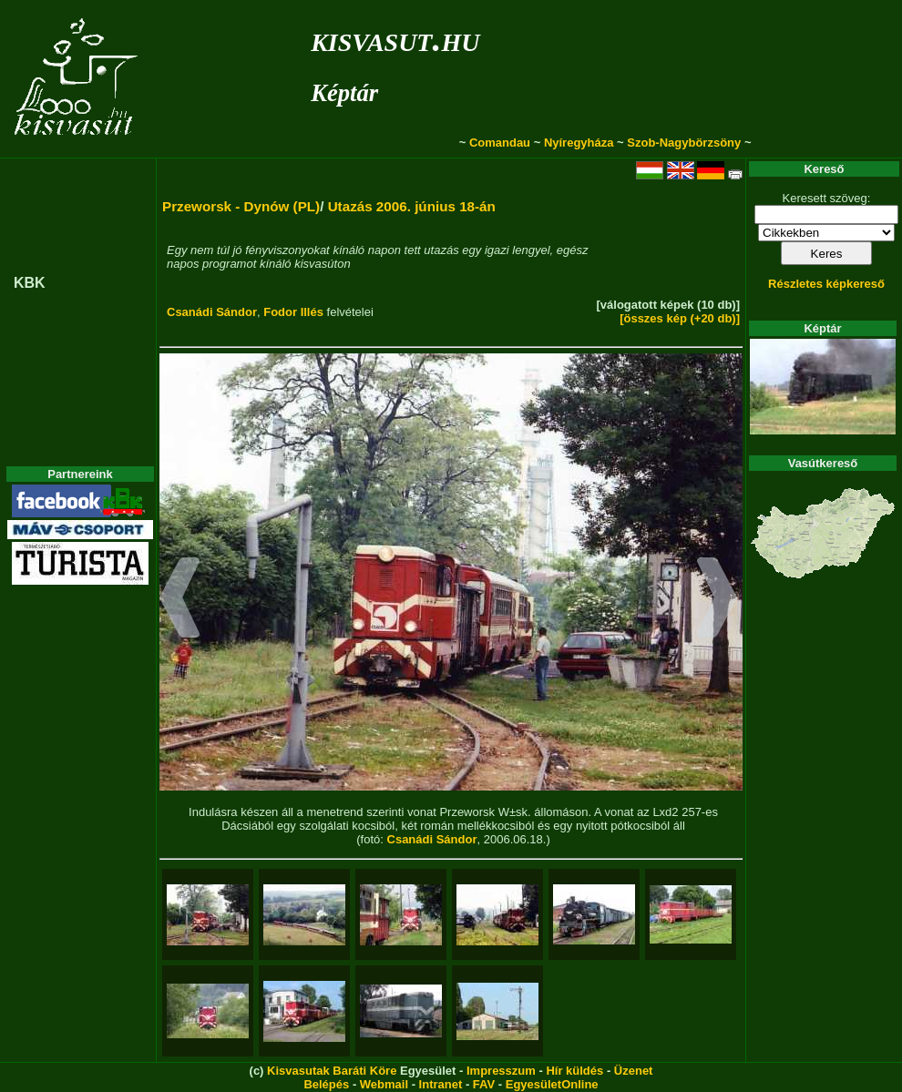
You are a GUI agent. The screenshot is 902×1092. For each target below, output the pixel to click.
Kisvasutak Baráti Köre (331, 1070)
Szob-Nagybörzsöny (684, 142)
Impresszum (501, 1070)
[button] (179, 600)
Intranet (441, 1084)
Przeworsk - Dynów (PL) (241, 206)
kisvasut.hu (395, 38)
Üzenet (633, 1070)
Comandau (499, 142)
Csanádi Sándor (212, 312)
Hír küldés (574, 1070)
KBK (30, 283)
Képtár (344, 93)
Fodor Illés (293, 312)
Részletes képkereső (826, 284)
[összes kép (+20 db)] (680, 318)
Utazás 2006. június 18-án (412, 206)
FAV (484, 1084)
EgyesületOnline (552, 1084)
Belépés (326, 1084)
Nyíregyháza (579, 142)
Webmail (384, 1084)
